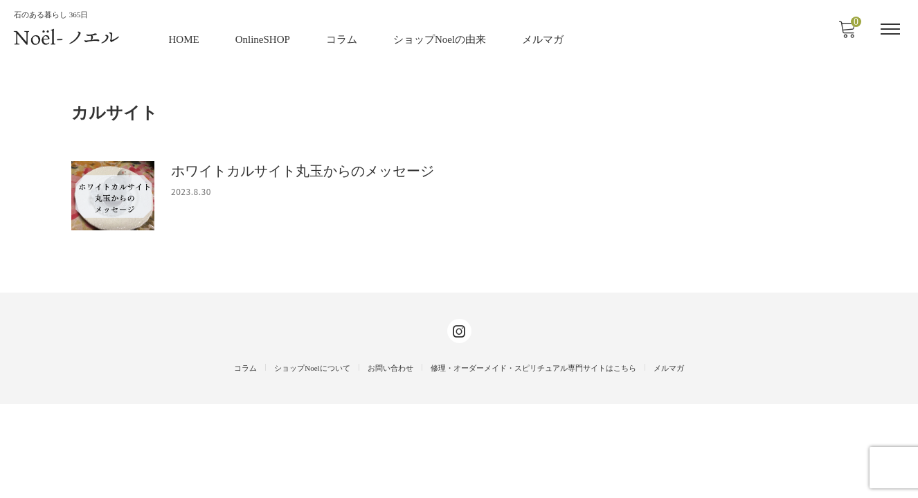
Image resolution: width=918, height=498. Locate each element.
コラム (342, 38)
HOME (185, 38)
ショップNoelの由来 (440, 38)
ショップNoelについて (312, 462)
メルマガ (543, 38)
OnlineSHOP (263, 38)
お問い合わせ (390, 462)
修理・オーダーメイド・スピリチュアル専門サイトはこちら (533, 462)
